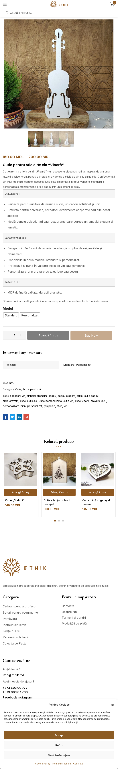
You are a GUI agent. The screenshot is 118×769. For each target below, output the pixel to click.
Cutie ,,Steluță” (14, 500)
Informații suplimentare (59, 353)
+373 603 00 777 (15, 688)
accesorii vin (17, 395)
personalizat (34, 405)
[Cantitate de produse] (14, 335)
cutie (80, 395)
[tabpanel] (20, 484)
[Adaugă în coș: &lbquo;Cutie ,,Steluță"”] (20, 492)
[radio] (11, 315)
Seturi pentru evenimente (20, 612)
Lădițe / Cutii (11, 631)
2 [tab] (59, 521)
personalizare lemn (14, 405)
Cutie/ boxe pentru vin (28, 389)
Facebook (10, 697)
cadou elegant (66, 395)
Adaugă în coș (48, 335)
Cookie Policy (42, 763)
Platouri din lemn (14, 625)
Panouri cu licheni (15, 637)
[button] (112, 704)
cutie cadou (91, 395)
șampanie (49, 405)
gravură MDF (98, 400)
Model (8, 308)
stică (59, 405)
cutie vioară (82, 400)
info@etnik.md (13, 675)
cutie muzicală (28, 400)
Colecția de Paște (14, 643)
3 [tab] (63, 521)
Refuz (59, 745)
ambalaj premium (37, 395)
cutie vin (68, 400)
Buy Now (91, 335)
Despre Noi (69, 612)
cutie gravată (10, 400)
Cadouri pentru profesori (20, 606)
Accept (59, 735)
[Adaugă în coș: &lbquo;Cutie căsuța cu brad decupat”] (59, 492)
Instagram (25, 697)
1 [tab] (55, 521)
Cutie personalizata (50, 400)
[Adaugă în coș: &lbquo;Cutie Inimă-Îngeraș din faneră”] (97, 492)
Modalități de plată (74, 623)
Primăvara (10, 619)
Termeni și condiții (61, 763)
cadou (52, 395)
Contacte (78, 763)
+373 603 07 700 (15, 692)
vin (65, 405)
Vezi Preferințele (59, 755)
